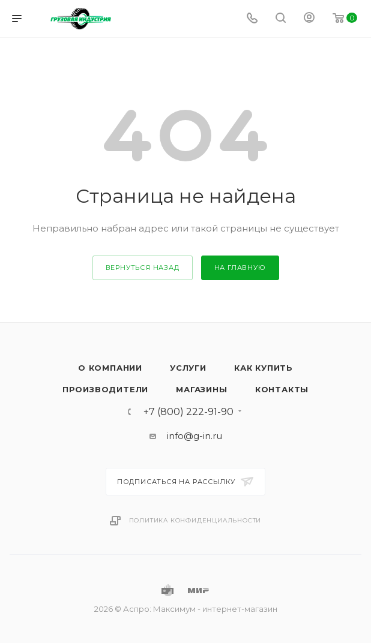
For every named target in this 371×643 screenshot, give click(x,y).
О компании (110, 367)
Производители (105, 389)
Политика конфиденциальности (195, 520)
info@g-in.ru (194, 435)
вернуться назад (142, 267)
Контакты (282, 389)
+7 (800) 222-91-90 (188, 412)
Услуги (188, 367)
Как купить (263, 367)
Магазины (201, 389)
